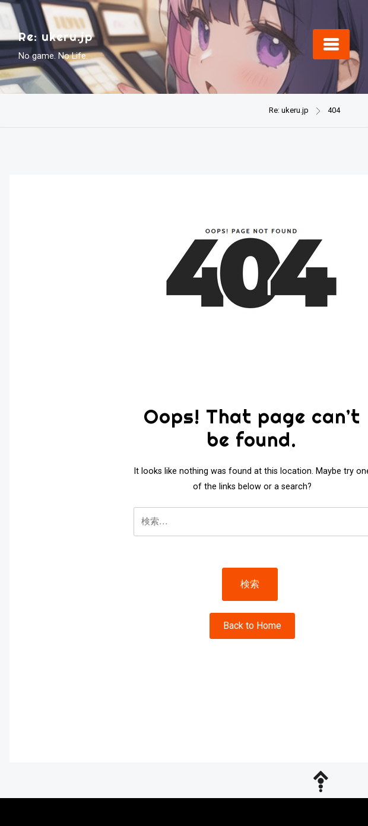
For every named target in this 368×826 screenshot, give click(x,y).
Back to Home (252, 625)
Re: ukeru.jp (55, 36)
